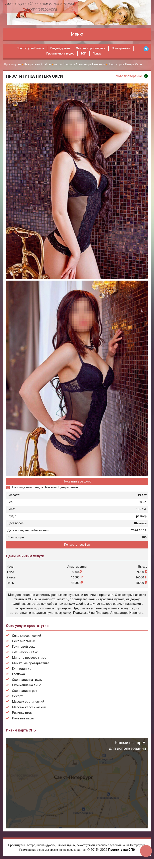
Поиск (97, 53)
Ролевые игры (23, 718)
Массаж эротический (28, 702)
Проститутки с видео (60, 53)
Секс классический (26, 636)
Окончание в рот (24, 691)
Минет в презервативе (29, 657)
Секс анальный (23, 641)
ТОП (83, 53)
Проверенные (121, 48)
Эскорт (17, 696)
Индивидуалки (60, 48)
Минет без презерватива (31, 663)
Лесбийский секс (25, 652)
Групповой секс (23, 646)
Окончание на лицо (26, 685)
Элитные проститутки (90, 48)
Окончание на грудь (27, 680)
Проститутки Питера (30, 48)
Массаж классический (29, 707)
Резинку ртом (22, 713)
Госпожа (18, 674)
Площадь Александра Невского (34, 487)
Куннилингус (21, 669)
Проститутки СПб (121, 850)
